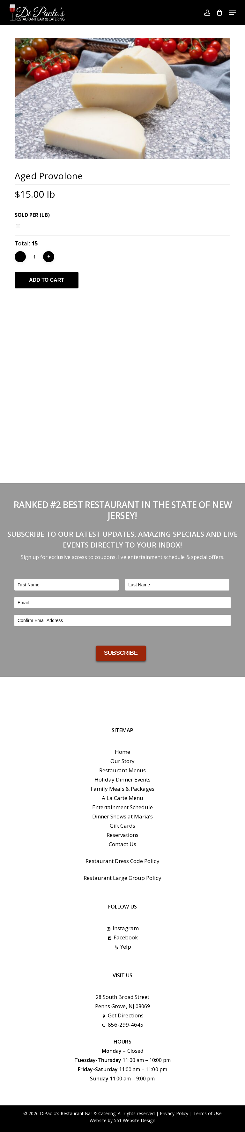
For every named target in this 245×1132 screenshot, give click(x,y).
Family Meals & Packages (123, 788)
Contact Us (122, 844)
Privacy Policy (174, 1113)
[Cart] (219, 12)
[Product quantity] (34, 256)
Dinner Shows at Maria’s (122, 816)
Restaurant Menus (122, 770)
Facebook (122, 937)
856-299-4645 (122, 1024)
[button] (232, 13)
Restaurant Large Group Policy (122, 877)
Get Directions (122, 1015)
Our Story (122, 761)
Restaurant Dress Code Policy (122, 861)
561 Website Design (134, 1120)
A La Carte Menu (123, 798)
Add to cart (46, 280)
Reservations (122, 834)
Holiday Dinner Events (122, 779)
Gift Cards (122, 825)
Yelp (122, 946)
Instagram (122, 928)
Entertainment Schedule (122, 807)
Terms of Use (207, 1113)
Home (122, 751)
